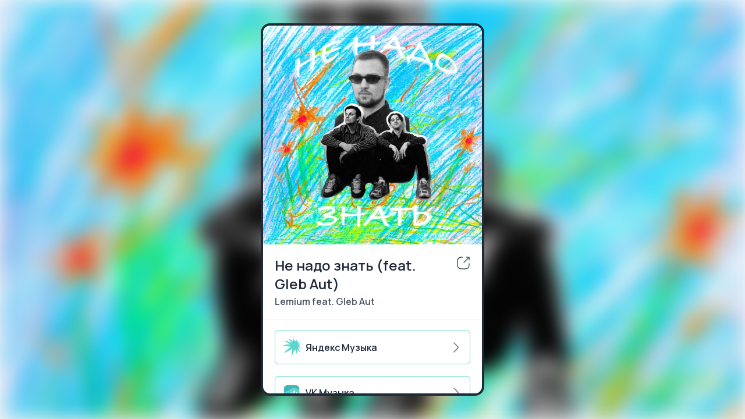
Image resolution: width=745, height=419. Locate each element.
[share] (463, 263)
